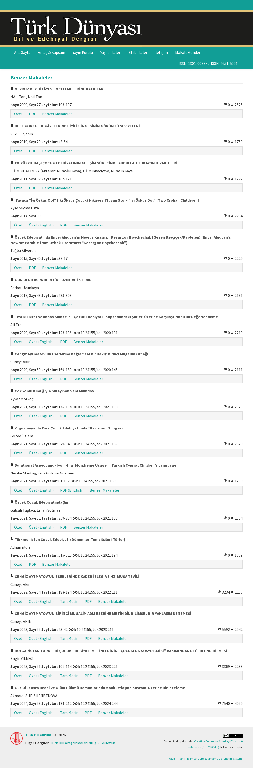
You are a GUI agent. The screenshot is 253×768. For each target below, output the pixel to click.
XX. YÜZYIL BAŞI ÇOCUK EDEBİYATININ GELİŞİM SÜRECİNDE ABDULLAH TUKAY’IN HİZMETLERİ (93, 162)
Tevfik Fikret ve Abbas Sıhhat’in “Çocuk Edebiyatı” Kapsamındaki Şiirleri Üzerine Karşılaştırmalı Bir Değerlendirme (114, 316)
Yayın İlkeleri (110, 52)
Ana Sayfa (22, 52)
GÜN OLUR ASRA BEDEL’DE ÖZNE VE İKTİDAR (51, 279)
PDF (32, 113)
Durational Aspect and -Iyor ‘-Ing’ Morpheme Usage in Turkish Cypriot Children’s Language (93, 465)
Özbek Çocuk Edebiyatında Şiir (39, 502)
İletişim (161, 52)
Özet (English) (41, 225)
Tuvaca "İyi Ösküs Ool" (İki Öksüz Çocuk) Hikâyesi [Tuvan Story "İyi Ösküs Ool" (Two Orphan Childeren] (104, 200)
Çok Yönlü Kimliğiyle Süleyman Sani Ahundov (52, 390)
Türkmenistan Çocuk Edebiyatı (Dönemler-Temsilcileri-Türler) (67, 539)
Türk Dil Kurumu (39, 734)
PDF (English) (71, 490)
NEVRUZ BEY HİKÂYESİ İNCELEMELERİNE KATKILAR (56, 88)
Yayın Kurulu (83, 52)
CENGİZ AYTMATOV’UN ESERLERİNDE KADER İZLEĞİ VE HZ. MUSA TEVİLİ (74, 576)
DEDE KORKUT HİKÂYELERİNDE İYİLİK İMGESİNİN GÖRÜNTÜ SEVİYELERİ (75, 125)
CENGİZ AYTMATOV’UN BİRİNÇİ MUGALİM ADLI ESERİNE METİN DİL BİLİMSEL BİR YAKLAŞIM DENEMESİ (100, 613)
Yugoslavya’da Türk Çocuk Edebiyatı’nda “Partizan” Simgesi (66, 428)
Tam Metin (69, 601)
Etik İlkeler (138, 52)
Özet (18, 113)
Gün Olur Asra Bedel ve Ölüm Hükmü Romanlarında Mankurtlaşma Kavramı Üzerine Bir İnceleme (97, 687)
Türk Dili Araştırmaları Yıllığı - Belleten (82, 742)
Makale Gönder (187, 52)
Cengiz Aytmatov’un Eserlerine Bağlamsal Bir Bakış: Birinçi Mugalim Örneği (79, 353)
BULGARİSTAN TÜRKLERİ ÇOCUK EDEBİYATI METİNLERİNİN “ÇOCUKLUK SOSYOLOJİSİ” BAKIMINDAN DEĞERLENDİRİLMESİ (118, 650)
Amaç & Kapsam (51, 52)
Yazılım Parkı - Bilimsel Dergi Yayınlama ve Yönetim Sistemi (206, 758)
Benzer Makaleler (57, 113)
